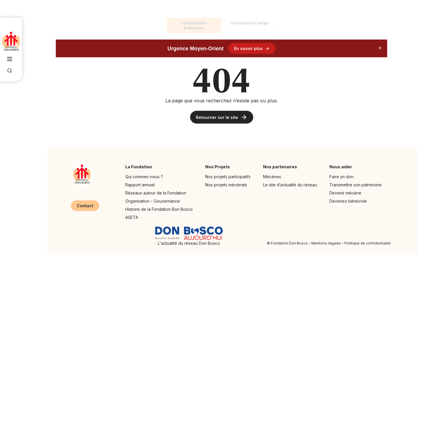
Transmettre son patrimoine (355, 184)
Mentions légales (326, 243)
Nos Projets (219, 166)
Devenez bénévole (348, 201)
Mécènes (272, 176)
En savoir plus (252, 48)
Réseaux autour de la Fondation (155, 192)
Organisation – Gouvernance (152, 201)
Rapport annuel (140, 184)
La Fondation (140, 166)
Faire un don (341, 176)
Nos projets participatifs (228, 176)
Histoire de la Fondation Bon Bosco (159, 209)
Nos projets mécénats (226, 184)
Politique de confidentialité (367, 243)
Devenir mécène (345, 192)
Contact (85, 205)
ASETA (131, 217)
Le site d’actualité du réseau (290, 184)
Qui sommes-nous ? (144, 176)
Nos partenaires (281, 166)
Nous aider (342, 166)
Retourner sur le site (221, 117)
